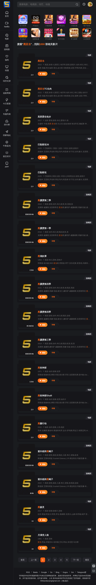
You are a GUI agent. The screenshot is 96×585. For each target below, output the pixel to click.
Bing (57, 572)
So (51, 572)
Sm (72, 572)
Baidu (35, 572)
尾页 (87, 560)
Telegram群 (81, 572)
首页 (23, 560)
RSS (28, 572)
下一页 (76, 560)
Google (44, 572)
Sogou (65, 572)
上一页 (34, 560)
